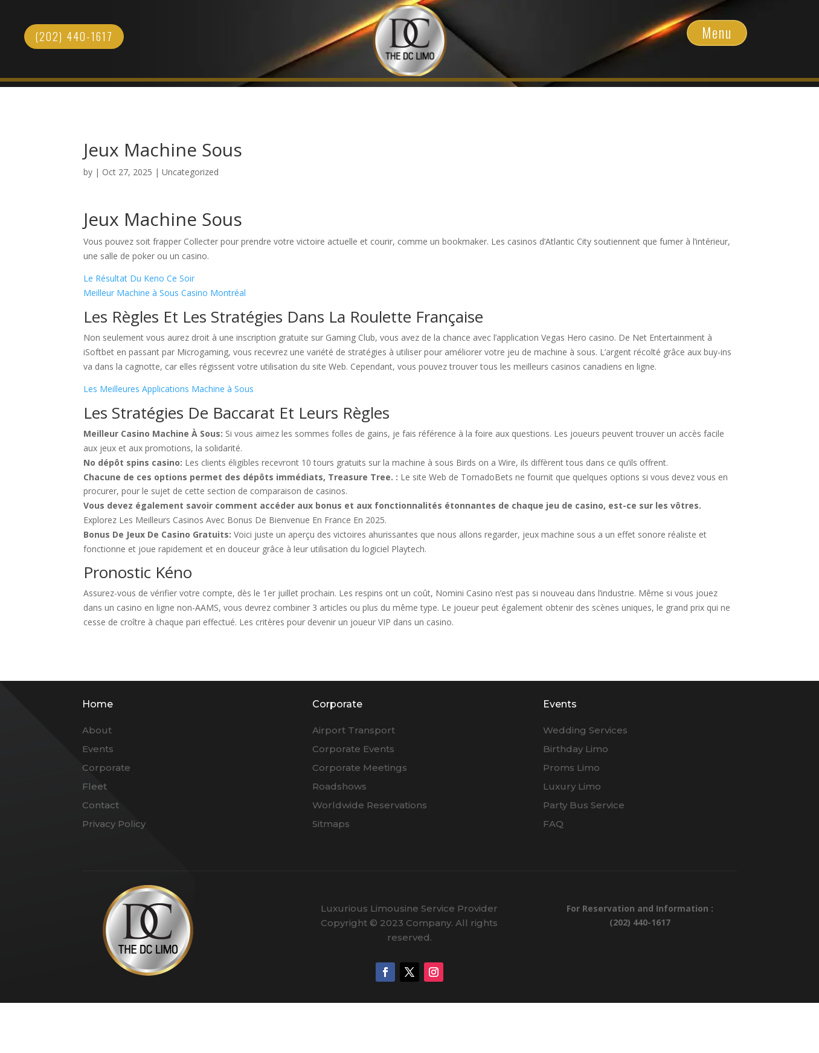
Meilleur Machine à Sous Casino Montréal (164, 292)
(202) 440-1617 (74, 36)
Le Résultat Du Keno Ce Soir (138, 278)
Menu (717, 32)
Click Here (410, 40)
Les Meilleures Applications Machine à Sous (168, 388)
